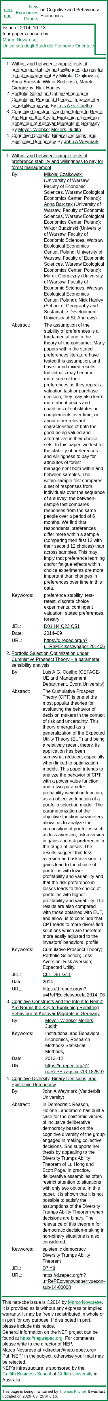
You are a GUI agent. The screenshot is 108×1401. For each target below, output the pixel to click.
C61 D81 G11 (57, 974)
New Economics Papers (27, 12)
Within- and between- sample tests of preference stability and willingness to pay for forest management (57, 69)
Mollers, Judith (66, 129)
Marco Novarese (19, 39)
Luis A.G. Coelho (74, 105)
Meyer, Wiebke (33, 129)
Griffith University (75, 1373)
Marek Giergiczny (62, 275)
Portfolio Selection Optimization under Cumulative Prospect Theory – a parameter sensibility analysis (56, 99)
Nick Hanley (48, 87)
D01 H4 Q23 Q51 (62, 626)
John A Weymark (81, 141)
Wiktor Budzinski (60, 81)
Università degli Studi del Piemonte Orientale (48, 45)
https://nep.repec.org (41, 1338)
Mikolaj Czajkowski (78, 75)
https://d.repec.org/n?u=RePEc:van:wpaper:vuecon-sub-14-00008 (73, 1281)
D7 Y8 (48, 1268)
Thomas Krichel (72, 1391)
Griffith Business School (26, 1373)
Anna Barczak (26, 81)
